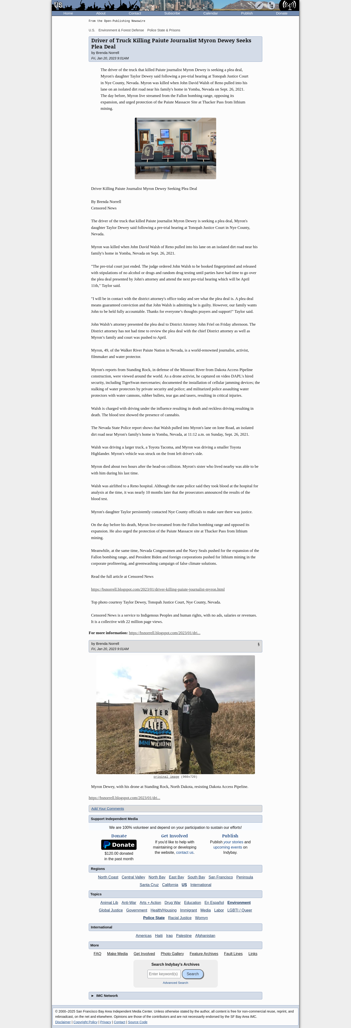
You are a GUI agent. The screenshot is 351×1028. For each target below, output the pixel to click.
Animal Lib (109, 903)
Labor (219, 910)
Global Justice (111, 910)
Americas (144, 936)
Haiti (159, 936)
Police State (154, 918)
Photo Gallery (172, 954)
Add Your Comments (107, 808)
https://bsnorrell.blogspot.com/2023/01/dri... (164, 633)
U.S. (92, 30)
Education (192, 903)
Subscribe (172, 13)
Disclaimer (63, 1022)
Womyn (201, 918)
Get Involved (144, 954)
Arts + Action (150, 903)
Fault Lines (233, 954)
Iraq (169, 936)
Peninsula (244, 877)
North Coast (108, 877)
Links (253, 954)
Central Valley (133, 877)
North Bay (157, 877)
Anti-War (129, 903)
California (170, 885)
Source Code (137, 1022)
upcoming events (227, 847)
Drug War (173, 903)
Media (205, 910)
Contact (135, 13)
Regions (98, 869)
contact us (185, 852)
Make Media (117, 954)
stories (233, 842)
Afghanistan (205, 936)
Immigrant (188, 910)
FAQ (97, 954)
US (184, 885)
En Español (214, 903)
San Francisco (221, 877)
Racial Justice (180, 918)
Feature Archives (204, 954)
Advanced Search (175, 983)
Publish (247, 13)
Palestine (184, 936)
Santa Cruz (149, 885)
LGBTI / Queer (239, 910)
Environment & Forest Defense (121, 30)
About (101, 13)
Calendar (210, 13)
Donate (282, 13)
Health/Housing (163, 910)
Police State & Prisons (163, 30)
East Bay (176, 877)
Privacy (105, 1022)
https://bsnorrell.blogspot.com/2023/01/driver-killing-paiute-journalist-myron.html (158, 589)
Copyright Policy (85, 1022)
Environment (239, 903)
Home (68, 13)
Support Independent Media (114, 819)
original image (166, 777)
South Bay (196, 877)
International (200, 885)
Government (136, 910)
